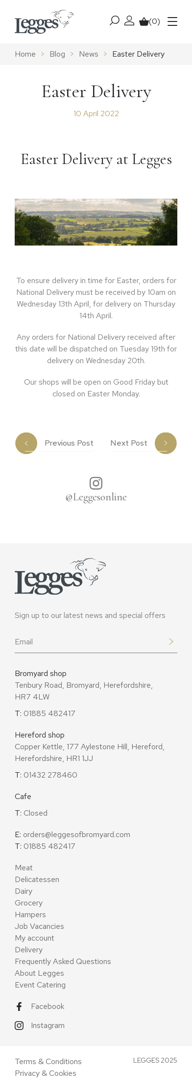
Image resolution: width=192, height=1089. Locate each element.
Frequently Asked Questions (63, 961)
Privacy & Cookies (45, 1073)
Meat (24, 868)
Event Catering (40, 985)
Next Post (128, 443)
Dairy (23, 891)
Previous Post (69, 443)
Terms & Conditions (48, 1061)
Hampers (30, 914)
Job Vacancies (39, 926)
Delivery (29, 950)
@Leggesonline (96, 497)
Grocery (29, 903)
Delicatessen (37, 879)
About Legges (39, 973)
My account (34, 938)
